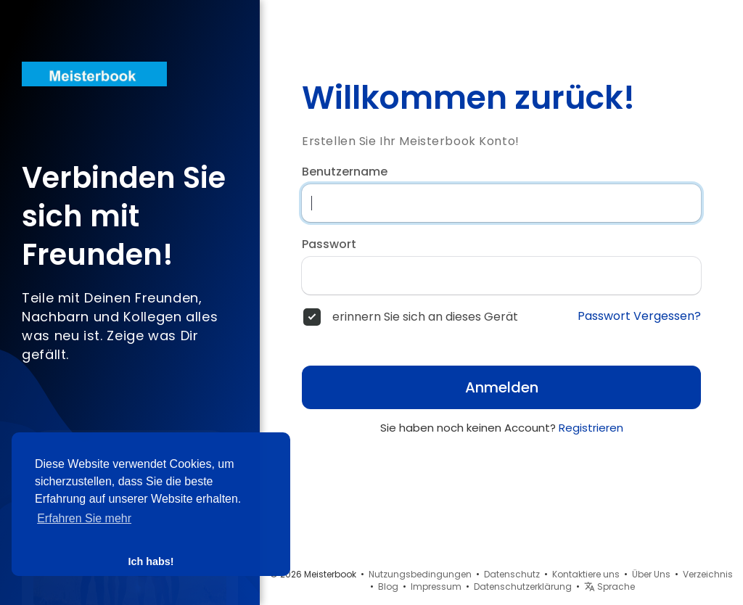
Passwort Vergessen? (639, 316)
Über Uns (651, 574)
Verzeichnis (708, 574)
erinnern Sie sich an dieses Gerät (425, 317)
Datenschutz (512, 574)
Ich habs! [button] (150, 561)
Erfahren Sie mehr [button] (84, 518)
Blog (388, 586)
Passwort (329, 244)
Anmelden (501, 387)
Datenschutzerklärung (523, 586)
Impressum (436, 586)
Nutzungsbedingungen (420, 574)
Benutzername (344, 172)
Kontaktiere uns (586, 574)
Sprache (609, 586)
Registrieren (591, 427)
